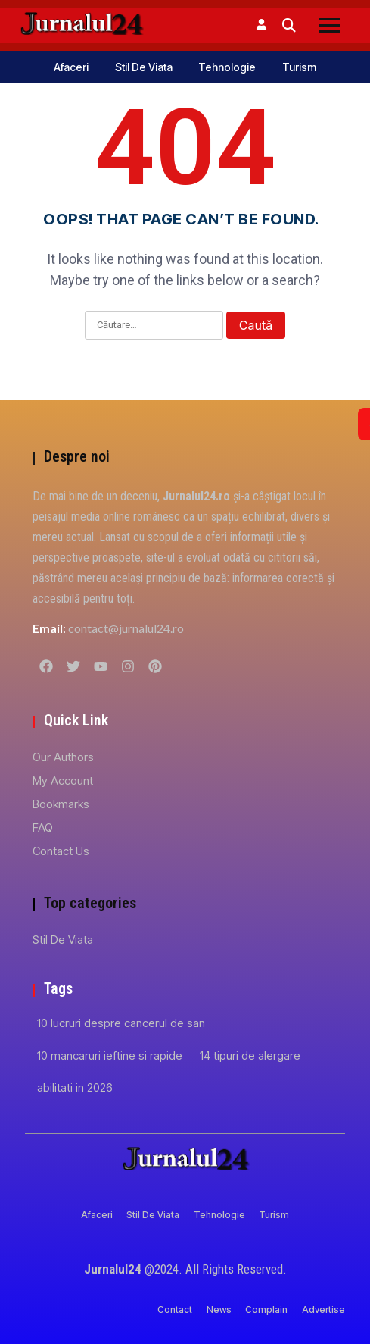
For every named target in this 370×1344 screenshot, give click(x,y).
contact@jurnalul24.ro (126, 628)
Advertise (323, 1309)
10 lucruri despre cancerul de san (121, 1023)
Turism (299, 67)
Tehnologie (227, 67)
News (219, 1309)
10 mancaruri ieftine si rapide (109, 1055)
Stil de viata (144, 67)
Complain (266, 1309)
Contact (174, 1309)
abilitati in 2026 (75, 1087)
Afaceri (71, 67)
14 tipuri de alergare (250, 1055)
